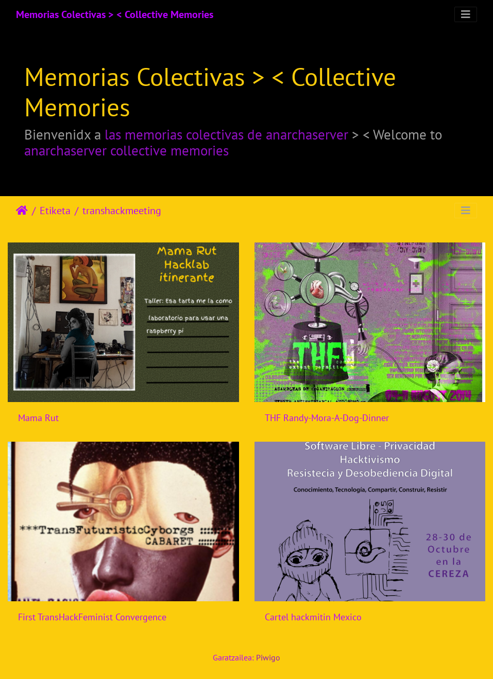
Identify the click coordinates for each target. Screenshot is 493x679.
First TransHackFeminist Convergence (92, 617)
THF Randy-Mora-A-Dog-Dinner (327, 417)
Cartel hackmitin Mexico (313, 617)
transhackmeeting (121, 210)
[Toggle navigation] (465, 14)
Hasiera (22, 210)
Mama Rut (38, 417)
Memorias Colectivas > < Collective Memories (114, 14)
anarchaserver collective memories (126, 150)
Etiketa (55, 210)
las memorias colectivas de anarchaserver (226, 134)
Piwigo (268, 657)
